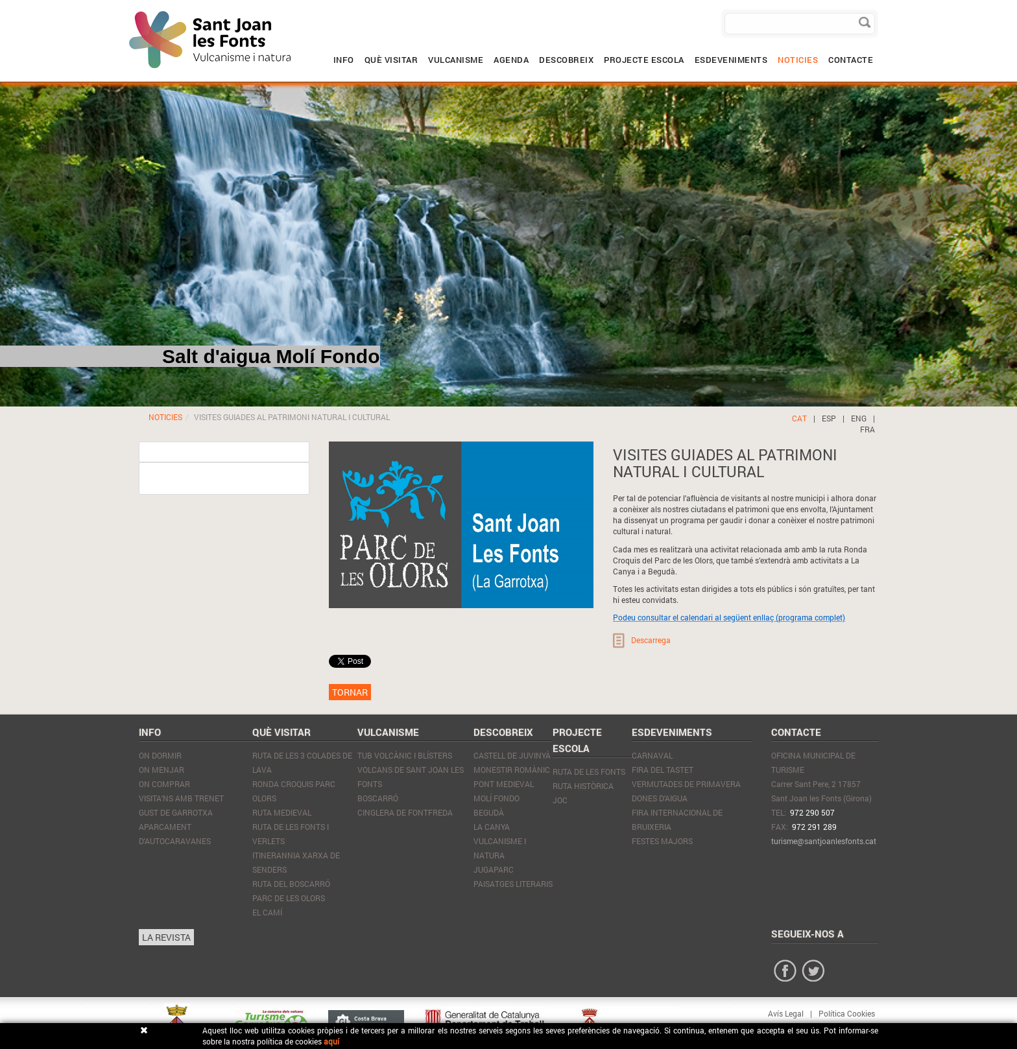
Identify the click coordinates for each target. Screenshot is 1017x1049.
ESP (829, 418)
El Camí (267, 912)
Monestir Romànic (511, 769)
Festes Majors (662, 841)
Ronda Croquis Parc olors (293, 791)
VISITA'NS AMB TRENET (181, 798)
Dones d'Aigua (660, 798)
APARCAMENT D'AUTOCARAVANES (175, 833)
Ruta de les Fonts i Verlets (290, 833)
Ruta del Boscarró (291, 883)
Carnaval (652, 755)
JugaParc (493, 869)
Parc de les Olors (288, 898)
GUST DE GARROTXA (176, 812)
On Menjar (161, 769)
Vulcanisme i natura (499, 848)
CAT (799, 418)
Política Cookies (847, 1013)
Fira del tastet (662, 769)
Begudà (488, 812)
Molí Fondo (496, 798)
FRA (867, 429)
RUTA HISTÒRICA (583, 786)
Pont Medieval (503, 784)
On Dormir (160, 755)
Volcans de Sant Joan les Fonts (410, 776)
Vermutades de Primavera (686, 784)
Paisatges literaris (513, 883)
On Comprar (164, 784)
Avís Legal (786, 1013)
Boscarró (377, 798)
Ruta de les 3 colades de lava (302, 762)
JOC (560, 800)
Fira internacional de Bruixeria (677, 819)
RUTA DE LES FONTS (589, 771)
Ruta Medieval (281, 812)
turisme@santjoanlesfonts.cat (823, 841)
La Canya (491, 826)
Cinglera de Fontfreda (405, 812)
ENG (859, 418)
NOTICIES (165, 417)
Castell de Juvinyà (512, 755)
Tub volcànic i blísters (404, 755)
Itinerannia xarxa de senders (296, 862)
